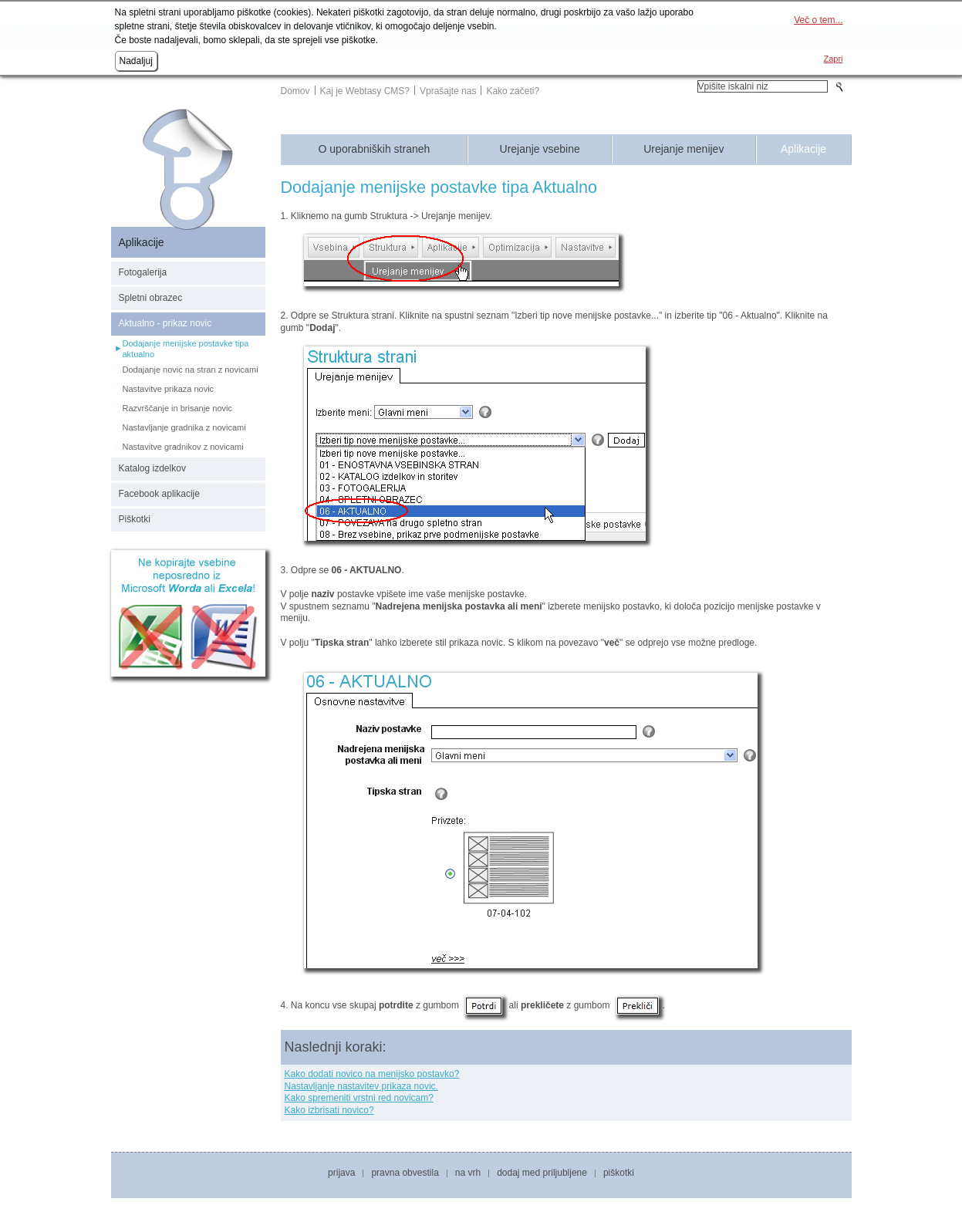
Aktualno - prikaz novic (165, 323)
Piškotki (134, 519)
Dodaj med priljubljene (542, 1172)
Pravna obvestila (404, 1172)
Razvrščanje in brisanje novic (177, 408)
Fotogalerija (143, 272)
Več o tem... (818, 20)
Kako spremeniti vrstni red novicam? (359, 1097)
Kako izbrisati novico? (329, 1110)
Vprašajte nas (448, 91)
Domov (295, 91)
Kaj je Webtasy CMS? (365, 91)
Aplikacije (803, 149)
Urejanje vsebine (540, 149)
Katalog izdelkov (152, 468)
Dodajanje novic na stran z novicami (190, 369)
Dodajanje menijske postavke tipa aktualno (186, 349)
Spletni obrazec (151, 297)
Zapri (832, 58)
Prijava (341, 1172)
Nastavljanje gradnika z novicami (184, 427)
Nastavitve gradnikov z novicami (183, 446)
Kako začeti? (512, 91)
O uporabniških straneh (374, 149)
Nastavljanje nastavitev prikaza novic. (361, 1086)
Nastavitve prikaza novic (168, 388)
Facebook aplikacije (159, 493)
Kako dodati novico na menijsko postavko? (372, 1074)
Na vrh (468, 1172)
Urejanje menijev (683, 149)
